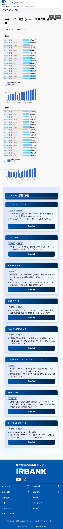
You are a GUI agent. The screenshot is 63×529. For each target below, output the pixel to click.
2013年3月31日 (8, 48)
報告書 (35, 497)
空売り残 (47, 486)
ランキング (37, 503)
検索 (3, 503)
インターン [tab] (12, 398)
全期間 (22, 29)
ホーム (3, 6)
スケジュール (7, 508)
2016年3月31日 (8, 55)
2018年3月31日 (8, 61)
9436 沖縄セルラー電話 (10, 10)
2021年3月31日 (8, 68)
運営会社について (22, 521)
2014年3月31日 (8, 50)
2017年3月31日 (8, 58)
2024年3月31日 (8, 76)
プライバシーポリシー (48, 521)
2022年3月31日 (8, 71)
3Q (15, 29)
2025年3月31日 (8, 79)
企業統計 (16, 498)
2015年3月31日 (8, 53)
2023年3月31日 (8, 73)
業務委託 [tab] (19, 210)
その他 (35, 508)
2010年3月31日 (8, 40)
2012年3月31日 (8, 45)
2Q (12, 29)
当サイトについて (9, 514)
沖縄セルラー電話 (11, 6)
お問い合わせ (10, 521)
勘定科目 (20, 6)
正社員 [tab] (11, 210)
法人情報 (47, 492)
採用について (34, 521)
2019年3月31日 (8, 63)
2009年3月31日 (8, 114)
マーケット (16, 486)
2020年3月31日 (8, 66)
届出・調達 (16, 492)
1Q (10, 29)
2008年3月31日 (8, 112)
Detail (31, 226)
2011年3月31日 (8, 42)
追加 (58, 16)
